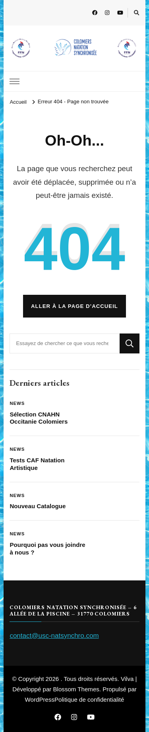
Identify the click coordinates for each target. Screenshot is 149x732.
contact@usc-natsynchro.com (54, 635)
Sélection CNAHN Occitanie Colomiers (39, 418)
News (17, 403)
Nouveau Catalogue (38, 506)
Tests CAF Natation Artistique (37, 464)
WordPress (39, 699)
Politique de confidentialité (89, 699)
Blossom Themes (76, 689)
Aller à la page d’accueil (74, 306)
